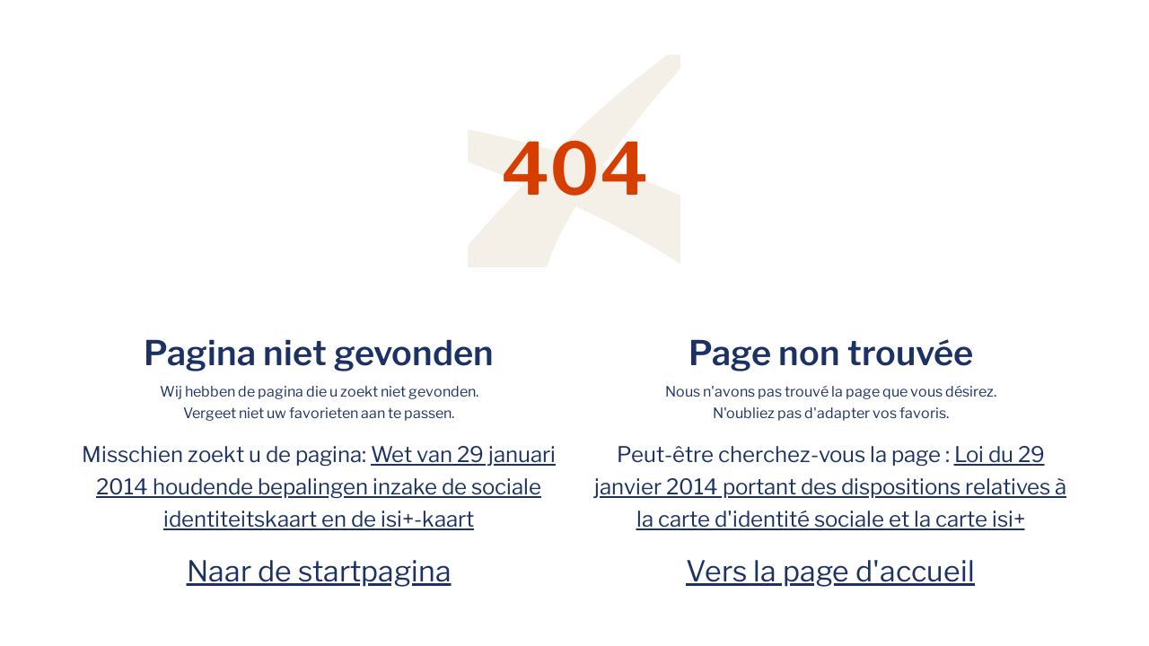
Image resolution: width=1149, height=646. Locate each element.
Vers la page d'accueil (830, 571)
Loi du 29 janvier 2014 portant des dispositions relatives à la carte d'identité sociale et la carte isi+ (830, 486)
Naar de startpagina (319, 571)
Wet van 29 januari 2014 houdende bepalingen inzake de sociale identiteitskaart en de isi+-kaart (326, 486)
